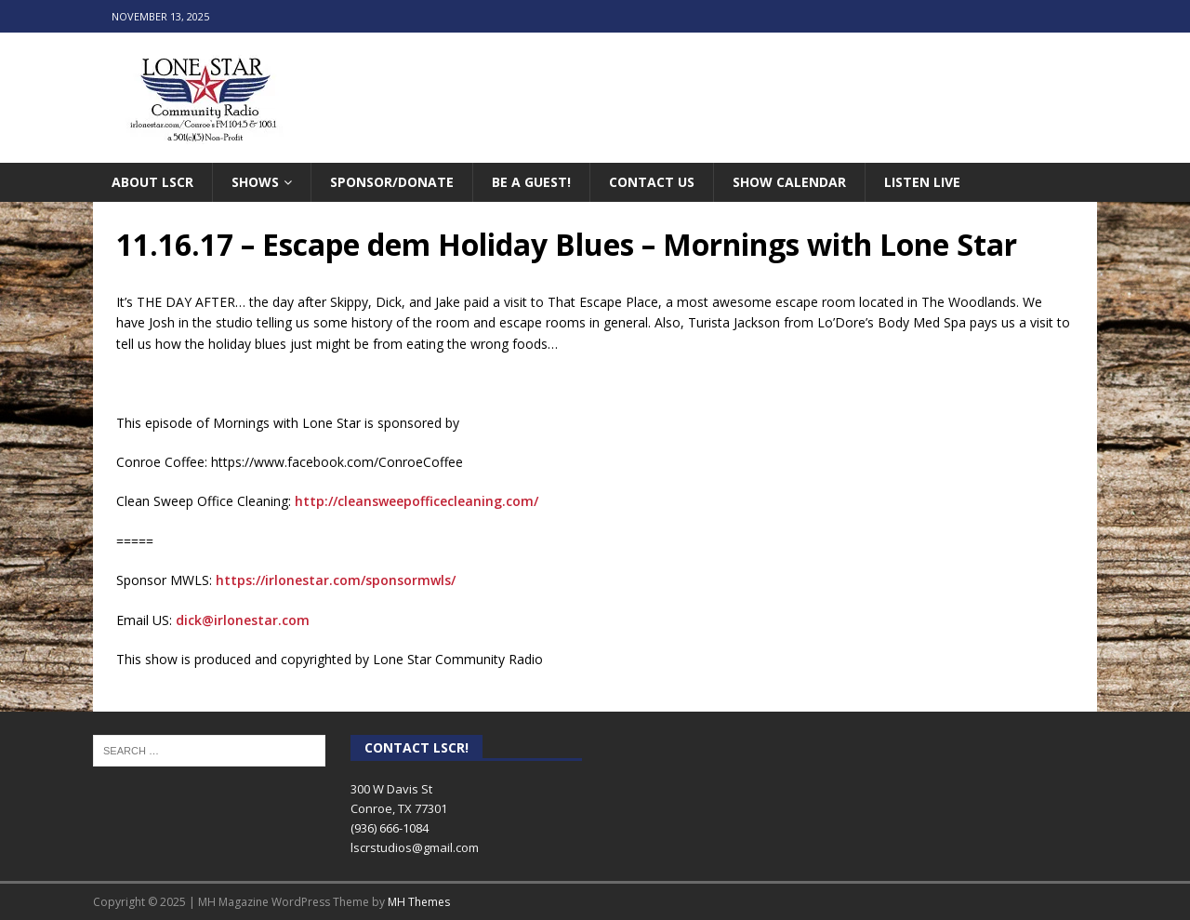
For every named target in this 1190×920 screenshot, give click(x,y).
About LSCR (152, 182)
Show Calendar (789, 182)
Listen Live (922, 182)
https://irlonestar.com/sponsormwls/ (336, 580)
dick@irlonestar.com (243, 620)
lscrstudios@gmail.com (414, 847)
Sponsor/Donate (392, 182)
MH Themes (419, 902)
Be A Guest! (531, 182)
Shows (255, 182)
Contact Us (651, 182)
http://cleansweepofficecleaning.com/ (416, 501)
